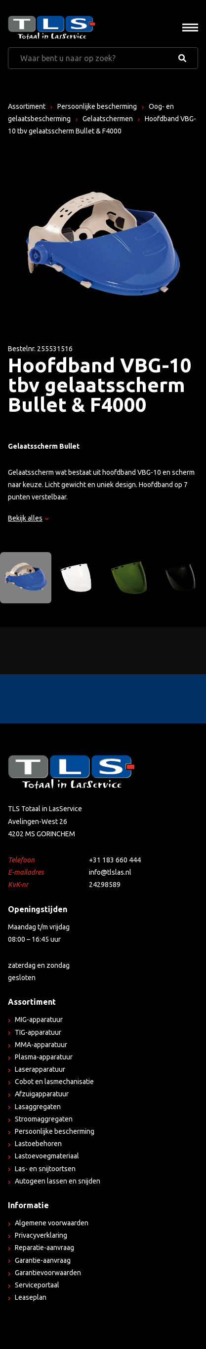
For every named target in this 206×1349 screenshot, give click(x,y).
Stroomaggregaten (44, 1119)
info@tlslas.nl (110, 872)
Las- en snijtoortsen (45, 1169)
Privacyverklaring (41, 1235)
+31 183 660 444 (115, 860)
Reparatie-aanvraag (44, 1247)
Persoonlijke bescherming (97, 106)
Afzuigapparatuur (42, 1094)
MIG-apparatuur (39, 1019)
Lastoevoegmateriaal (47, 1156)
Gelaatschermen (107, 119)
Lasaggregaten (38, 1107)
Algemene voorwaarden (51, 1223)
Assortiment (26, 106)
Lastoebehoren (38, 1144)
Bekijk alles (28, 518)
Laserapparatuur (40, 1069)
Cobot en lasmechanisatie (54, 1082)
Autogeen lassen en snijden (57, 1181)
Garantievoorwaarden (48, 1273)
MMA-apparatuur (41, 1045)
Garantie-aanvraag (43, 1260)
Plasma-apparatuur (44, 1057)
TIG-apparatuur (38, 1032)
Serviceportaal (37, 1285)
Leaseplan (30, 1297)
